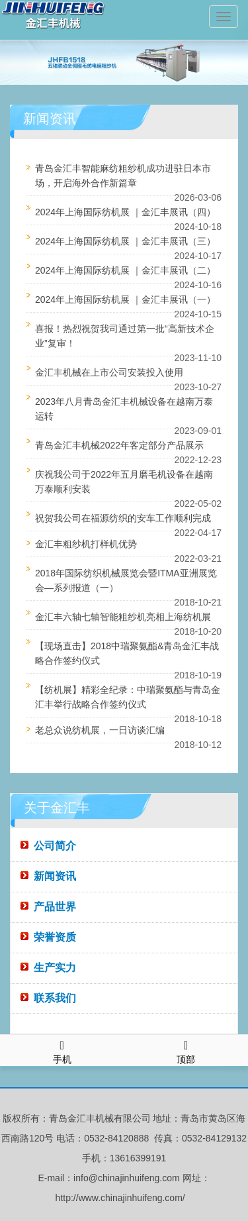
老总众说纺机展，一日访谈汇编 (100, 730)
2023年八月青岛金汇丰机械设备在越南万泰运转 (124, 408)
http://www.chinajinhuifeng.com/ (120, 1198)
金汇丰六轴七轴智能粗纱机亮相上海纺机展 (123, 616)
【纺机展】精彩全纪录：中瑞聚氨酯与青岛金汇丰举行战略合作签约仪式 (127, 697)
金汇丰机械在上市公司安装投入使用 (109, 372)
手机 (62, 1050)
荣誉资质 (55, 937)
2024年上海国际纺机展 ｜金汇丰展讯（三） (125, 241)
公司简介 (55, 845)
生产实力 (55, 967)
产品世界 (55, 906)
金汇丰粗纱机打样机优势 (86, 544)
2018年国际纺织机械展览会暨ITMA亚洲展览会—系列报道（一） (126, 580)
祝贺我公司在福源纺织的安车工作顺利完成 (123, 518)
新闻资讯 (55, 876)
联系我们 (55, 998)
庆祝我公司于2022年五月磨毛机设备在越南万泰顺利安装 (124, 481)
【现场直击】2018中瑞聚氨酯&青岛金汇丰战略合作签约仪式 (127, 653)
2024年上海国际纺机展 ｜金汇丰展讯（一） (125, 299)
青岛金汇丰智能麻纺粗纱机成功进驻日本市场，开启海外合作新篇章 (123, 175)
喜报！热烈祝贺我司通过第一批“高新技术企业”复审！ (124, 335)
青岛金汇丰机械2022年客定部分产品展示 (119, 445)
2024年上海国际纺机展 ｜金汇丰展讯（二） (125, 270)
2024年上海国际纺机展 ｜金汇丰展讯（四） (125, 212)
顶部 (186, 1050)
